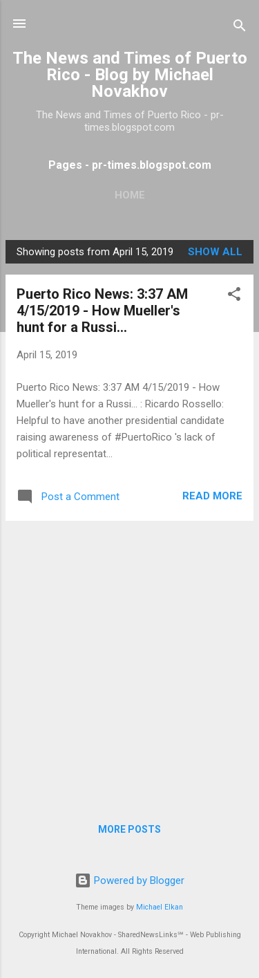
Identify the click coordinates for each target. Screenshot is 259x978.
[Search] (239, 28)
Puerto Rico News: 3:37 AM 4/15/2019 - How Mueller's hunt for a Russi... (102, 310)
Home (130, 195)
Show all (215, 252)
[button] (234, 296)
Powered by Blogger (129, 880)
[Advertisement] (129, 661)
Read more (212, 496)
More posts (129, 829)
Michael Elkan (159, 907)
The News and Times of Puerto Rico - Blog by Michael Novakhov (129, 74)
